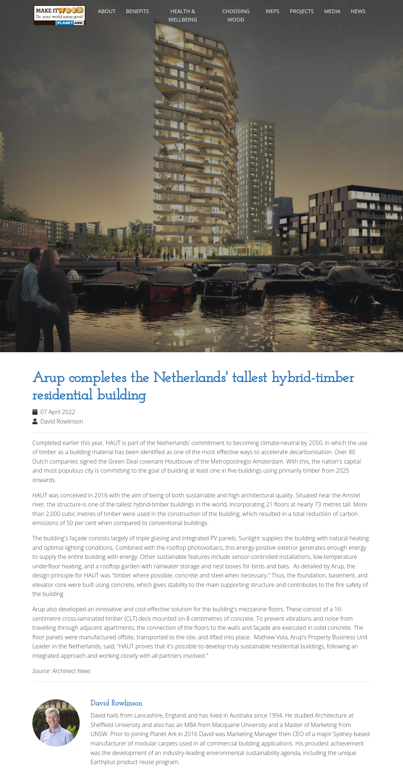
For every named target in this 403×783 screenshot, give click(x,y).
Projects (302, 11)
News (358, 11)
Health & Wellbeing (182, 15)
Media (332, 11)
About (106, 11)
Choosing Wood (236, 15)
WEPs (272, 11)
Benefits (137, 11)
